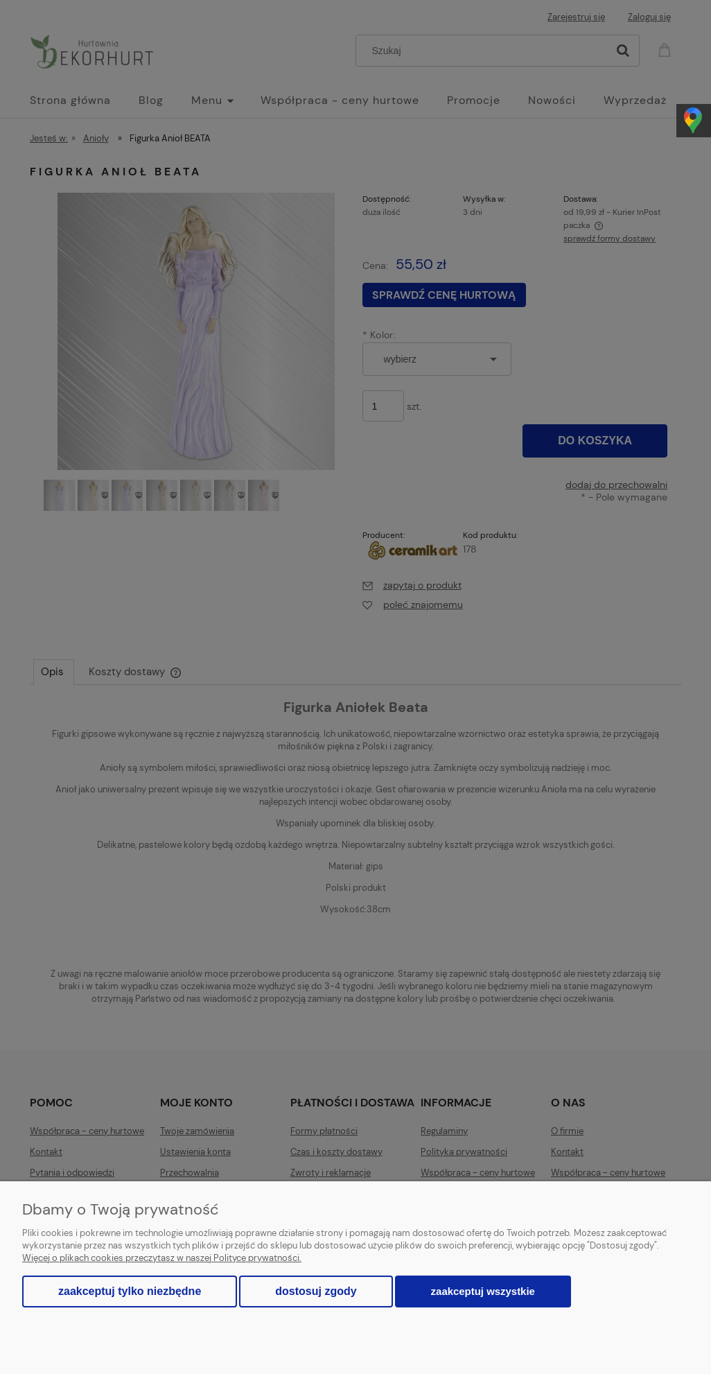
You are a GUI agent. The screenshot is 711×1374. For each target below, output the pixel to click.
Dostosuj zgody (315, 1291)
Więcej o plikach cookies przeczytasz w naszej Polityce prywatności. (161, 1258)
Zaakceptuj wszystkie (483, 1291)
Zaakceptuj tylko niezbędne (129, 1291)
